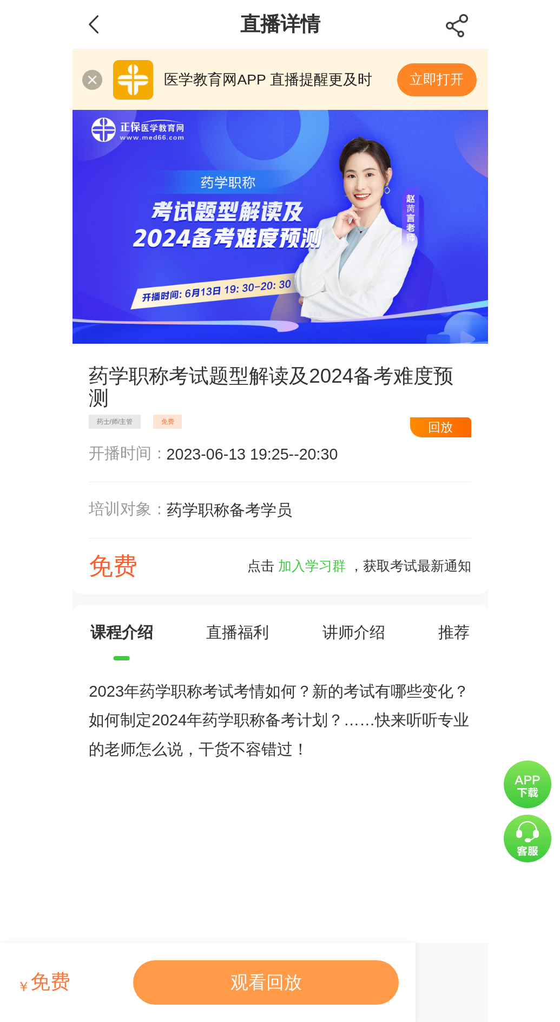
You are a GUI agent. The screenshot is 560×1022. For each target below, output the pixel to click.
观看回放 (266, 982)
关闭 (92, 80)
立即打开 (437, 79)
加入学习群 (312, 566)
